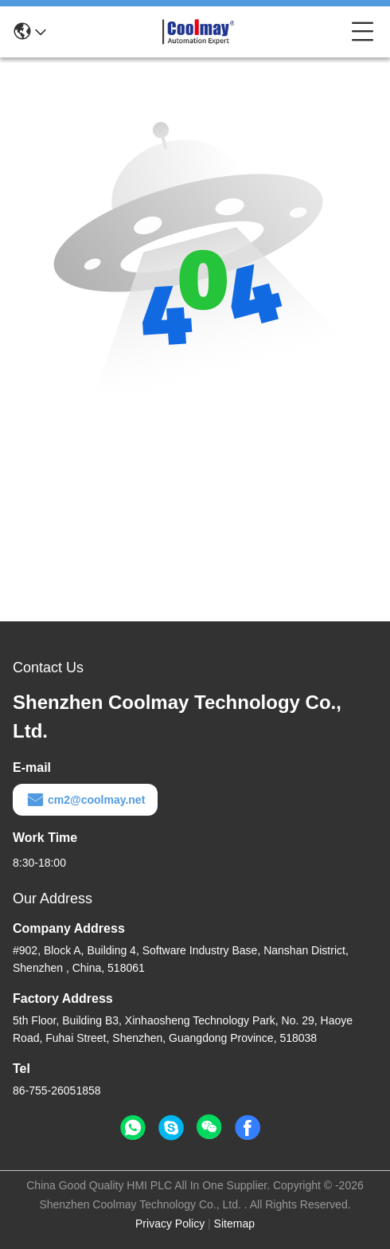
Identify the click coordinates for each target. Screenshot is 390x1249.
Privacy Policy (170, 1223)
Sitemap (234, 1223)
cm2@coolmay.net (85, 800)
